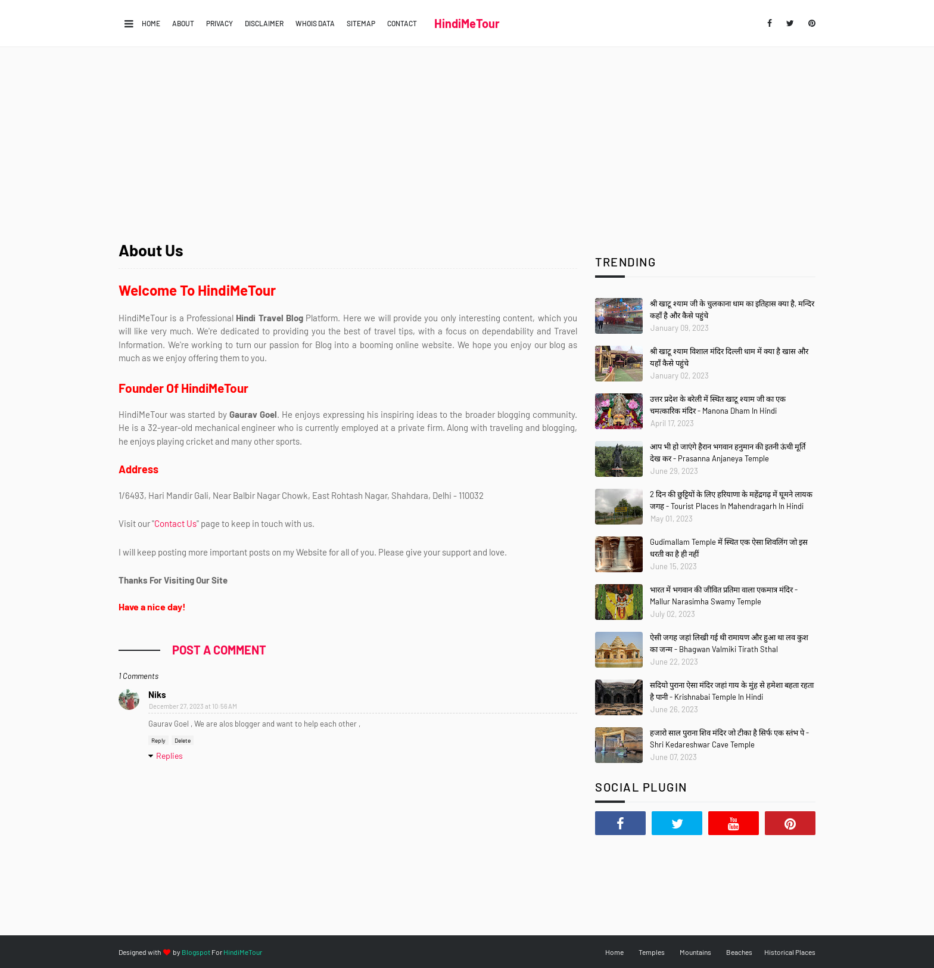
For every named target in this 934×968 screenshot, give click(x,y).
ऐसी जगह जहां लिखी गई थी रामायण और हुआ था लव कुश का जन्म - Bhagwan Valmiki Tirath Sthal (729, 643)
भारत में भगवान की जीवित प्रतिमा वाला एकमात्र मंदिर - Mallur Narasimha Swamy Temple (724, 595)
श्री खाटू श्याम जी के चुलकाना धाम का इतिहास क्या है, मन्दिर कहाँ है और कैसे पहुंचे (732, 309)
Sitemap (361, 23)
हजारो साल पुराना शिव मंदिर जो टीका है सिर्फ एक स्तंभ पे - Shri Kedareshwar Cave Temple (729, 738)
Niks (157, 694)
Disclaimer (264, 23)
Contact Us (175, 523)
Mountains (695, 952)
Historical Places (789, 952)
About (183, 23)
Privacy (219, 23)
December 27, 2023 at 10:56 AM (193, 706)
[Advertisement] (467, 136)
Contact (402, 23)
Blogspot (196, 952)
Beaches (739, 952)
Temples (652, 952)
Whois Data (315, 23)
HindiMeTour (467, 23)
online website (424, 344)
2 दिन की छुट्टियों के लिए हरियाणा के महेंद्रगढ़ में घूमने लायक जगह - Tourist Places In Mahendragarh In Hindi (731, 500)
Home (151, 23)
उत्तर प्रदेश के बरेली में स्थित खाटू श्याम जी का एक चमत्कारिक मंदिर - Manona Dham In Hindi (718, 404)
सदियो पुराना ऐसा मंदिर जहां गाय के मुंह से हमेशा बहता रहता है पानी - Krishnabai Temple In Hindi (732, 691)
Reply (158, 740)
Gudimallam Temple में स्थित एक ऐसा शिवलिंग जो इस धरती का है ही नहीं (729, 548)
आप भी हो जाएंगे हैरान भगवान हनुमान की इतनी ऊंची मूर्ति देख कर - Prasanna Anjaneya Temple (727, 452)
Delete (183, 740)
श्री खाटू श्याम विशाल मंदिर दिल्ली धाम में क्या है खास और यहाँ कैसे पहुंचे (729, 357)
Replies (169, 755)
